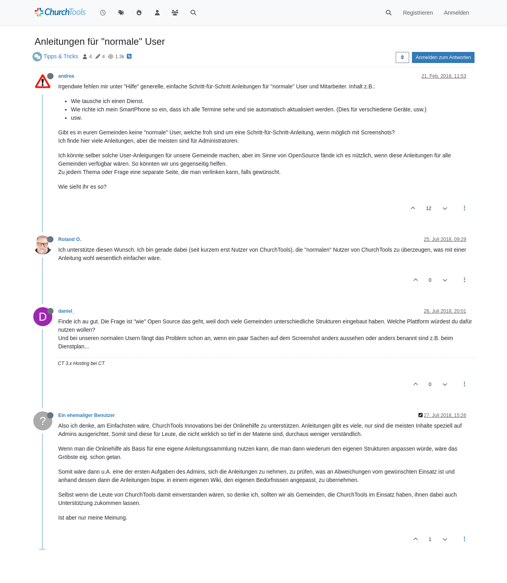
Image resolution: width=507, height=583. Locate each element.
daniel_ (66, 311)
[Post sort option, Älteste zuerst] (402, 57)
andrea (66, 76)
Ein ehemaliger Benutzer (86, 415)
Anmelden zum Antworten (443, 57)
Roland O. (69, 239)
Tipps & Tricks (61, 56)
